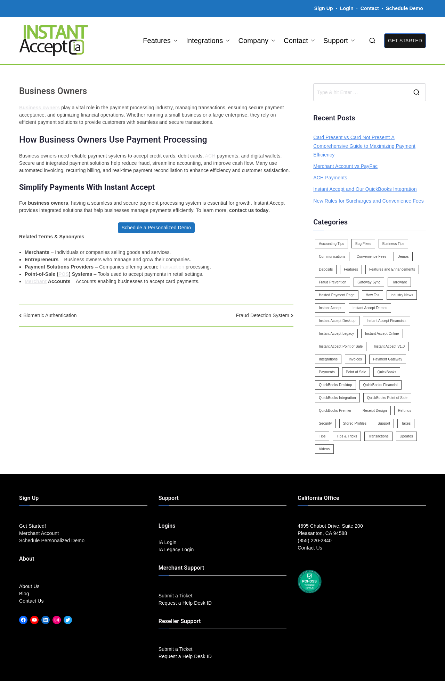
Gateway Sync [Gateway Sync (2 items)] (368, 282)
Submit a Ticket (176, 595)
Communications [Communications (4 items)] (332, 256)
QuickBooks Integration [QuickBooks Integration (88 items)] (337, 398)
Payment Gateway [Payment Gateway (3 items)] (387, 359)
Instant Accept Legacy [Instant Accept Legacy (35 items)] (336, 333)
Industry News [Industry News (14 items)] (401, 295)
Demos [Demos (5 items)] (402, 256)
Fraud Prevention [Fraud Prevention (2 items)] (332, 282)
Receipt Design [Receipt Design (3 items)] (375, 410)
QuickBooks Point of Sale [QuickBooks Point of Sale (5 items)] (387, 398)
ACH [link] (210, 156)
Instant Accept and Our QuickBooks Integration (364, 189)
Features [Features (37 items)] (351, 269)
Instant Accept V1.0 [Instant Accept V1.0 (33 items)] (389, 346)
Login (347, 8)
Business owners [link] (39, 107)
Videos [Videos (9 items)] (324, 449)
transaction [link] (172, 267)
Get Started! (32, 526)
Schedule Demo (404, 8)
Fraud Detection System (262, 315)
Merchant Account (39, 533)
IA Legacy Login (176, 549)
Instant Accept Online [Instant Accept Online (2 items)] (382, 333)
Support (339, 40)
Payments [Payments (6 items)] (327, 372)
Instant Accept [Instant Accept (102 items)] (330, 308)
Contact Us (31, 601)
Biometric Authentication (50, 315)
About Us (29, 586)
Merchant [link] (36, 281)
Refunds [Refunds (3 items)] (404, 410)
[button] (174, 40)
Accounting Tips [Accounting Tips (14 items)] (331, 244)
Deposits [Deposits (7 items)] (326, 269)
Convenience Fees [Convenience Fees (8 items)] (372, 256)
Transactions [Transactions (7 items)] (378, 436)
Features (160, 40)
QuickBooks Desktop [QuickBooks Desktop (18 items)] (335, 385)
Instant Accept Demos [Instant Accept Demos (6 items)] (370, 308)
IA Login (168, 542)
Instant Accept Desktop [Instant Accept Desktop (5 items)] (337, 321)
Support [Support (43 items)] (384, 423)
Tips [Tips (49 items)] (322, 436)
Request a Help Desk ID (185, 603)
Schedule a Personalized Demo (156, 227)
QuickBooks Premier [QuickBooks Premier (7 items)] (335, 410)
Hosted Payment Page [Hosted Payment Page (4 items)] (337, 295)
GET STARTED (405, 40)
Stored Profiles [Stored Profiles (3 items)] (355, 423)
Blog (24, 593)
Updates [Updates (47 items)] (406, 436)
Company (256, 40)
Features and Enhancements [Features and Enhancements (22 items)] (392, 269)
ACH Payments (330, 177)
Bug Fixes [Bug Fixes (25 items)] (363, 244)
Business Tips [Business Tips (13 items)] (393, 244)
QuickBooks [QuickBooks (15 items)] (386, 372)
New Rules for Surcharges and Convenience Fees (368, 201)
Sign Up (323, 8)
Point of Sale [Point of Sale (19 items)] (356, 372)
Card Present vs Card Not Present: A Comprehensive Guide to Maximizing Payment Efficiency (364, 146)
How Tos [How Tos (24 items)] (372, 295)
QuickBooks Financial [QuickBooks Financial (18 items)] (380, 385)
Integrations (208, 40)
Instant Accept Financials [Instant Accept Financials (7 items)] (386, 321)
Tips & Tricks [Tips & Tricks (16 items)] (347, 436)
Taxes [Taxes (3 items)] (406, 423)
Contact (370, 8)
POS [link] (63, 274)
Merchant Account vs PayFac (345, 166)
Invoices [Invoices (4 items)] (355, 359)
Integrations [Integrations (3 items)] (328, 359)
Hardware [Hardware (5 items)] (399, 282)
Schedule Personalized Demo (51, 540)
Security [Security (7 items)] (325, 423)
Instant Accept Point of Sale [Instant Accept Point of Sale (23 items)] (341, 346)
